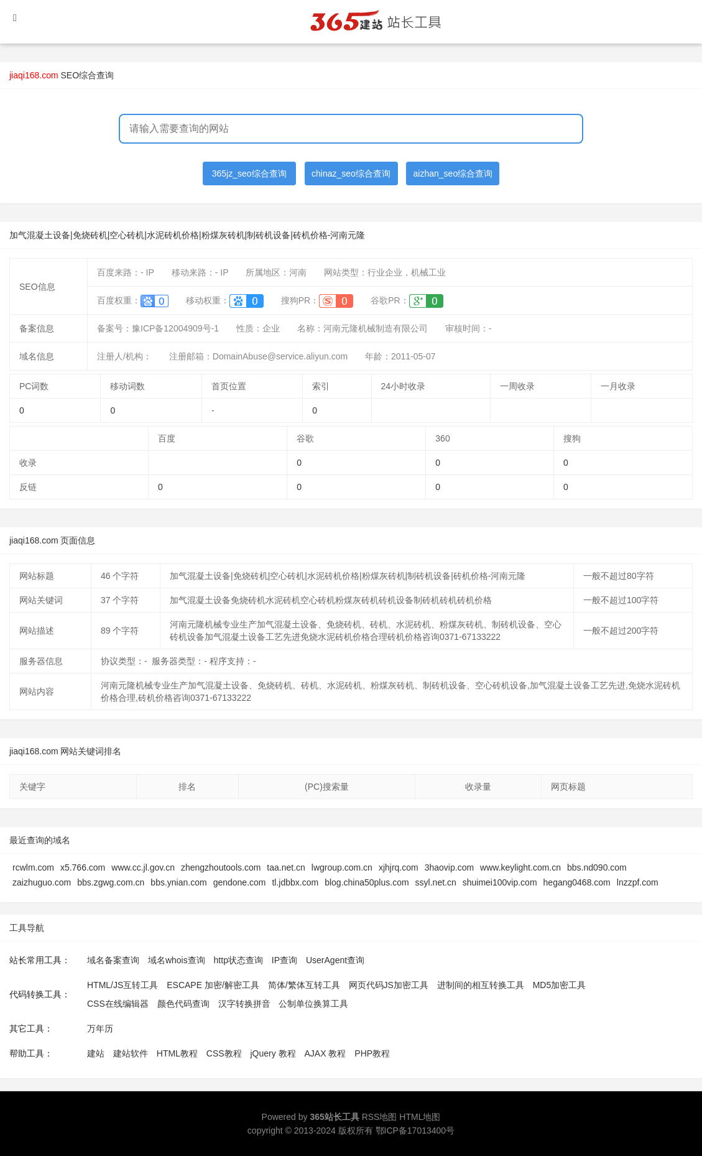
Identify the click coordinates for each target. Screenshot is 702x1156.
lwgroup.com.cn (342, 867)
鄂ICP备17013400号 (415, 1130)
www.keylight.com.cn (520, 867)
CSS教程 (224, 1053)
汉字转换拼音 (244, 1004)
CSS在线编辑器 (118, 1004)
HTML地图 (419, 1117)
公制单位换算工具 (313, 1004)
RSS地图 (379, 1117)
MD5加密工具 (559, 985)
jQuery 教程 (272, 1053)
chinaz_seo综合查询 (351, 173)
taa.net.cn (286, 867)
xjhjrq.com (398, 867)
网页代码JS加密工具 (388, 985)
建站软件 (130, 1053)
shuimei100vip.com (500, 882)
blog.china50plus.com (367, 882)
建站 (95, 1053)
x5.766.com (82, 867)
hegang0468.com (577, 882)
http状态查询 (238, 960)
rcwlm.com (33, 867)
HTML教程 (177, 1053)
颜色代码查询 (183, 1004)
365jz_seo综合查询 (249, 173)
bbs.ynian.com (178, 882)
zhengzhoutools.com (221, 867)
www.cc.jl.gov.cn (143, 867)
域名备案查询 (113, 960)
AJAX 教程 (325, 1053)
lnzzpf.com (637, 882)
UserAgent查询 (335, 960)
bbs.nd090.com (597, 867)
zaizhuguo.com (41, 882)
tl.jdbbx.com (295, 882)
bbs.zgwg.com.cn (110, 882)
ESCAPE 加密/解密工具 (213, 985)
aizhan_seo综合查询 (453, 173)
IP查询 (284, 960)
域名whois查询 (176, 960)
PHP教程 (372, 1053)
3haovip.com (449, 867)
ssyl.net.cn (435, 882)
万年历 (100, 1028)
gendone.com (239, 882)
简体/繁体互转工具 (304, 985)
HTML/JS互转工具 (122, 985)
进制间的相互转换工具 (480, 985)
